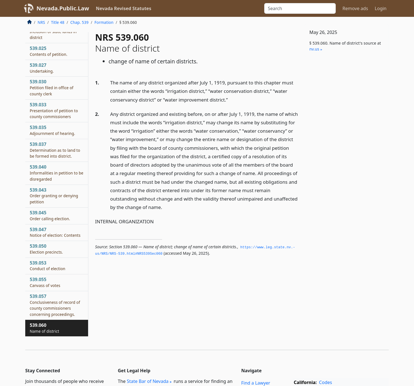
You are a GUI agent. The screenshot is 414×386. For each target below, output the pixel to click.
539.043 (54, 196)
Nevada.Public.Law (62, 8)
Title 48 (58, 22)
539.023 (53, 31)
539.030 (51, 87)
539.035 (52, 130)
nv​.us (314, 49)
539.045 (50, 215)
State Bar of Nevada (148, 381)
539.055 (45, 282)
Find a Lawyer (255, 383)
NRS (41, 22)
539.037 (55, 150)
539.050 (46, 249)
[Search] (300, 8)
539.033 (54, 111)
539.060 (44, 328)
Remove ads (355, 8)
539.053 (47, 266)
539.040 (56, 173)
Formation (104, 22)
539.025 (48, 51)
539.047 (55, 232)
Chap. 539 (79, 22)
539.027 (42, 68)
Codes (325, 382)
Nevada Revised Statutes (123, 8)
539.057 (55, 305)
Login (381, 8)
